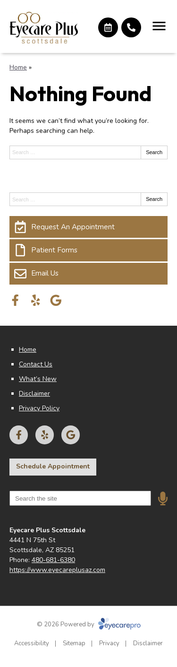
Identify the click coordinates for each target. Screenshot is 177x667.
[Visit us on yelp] (36, 300)
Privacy (109, 643)
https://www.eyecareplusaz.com (57, 569)
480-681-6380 (53, 559)
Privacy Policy (39, 408)
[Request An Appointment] (88, 227)
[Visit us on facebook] (15, 300)
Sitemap (74, 643)
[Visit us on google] (56, 300)
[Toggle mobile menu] (159, 26)
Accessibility (31, 643)
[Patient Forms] (88, 250)
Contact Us (35, 364)
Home (18, 67)
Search (154, 152)
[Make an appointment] (108, 27)
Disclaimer (34, 393)
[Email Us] (88, 274)
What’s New (38, 378)
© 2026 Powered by (89, 624)
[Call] (131, 27)
